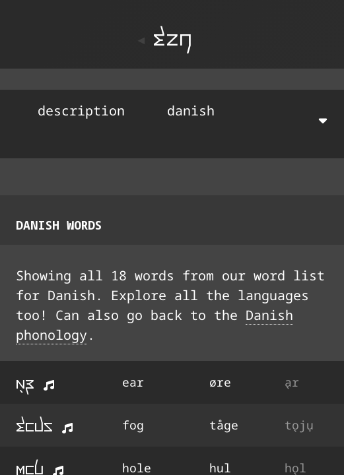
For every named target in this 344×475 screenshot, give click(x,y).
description (81, 110)
